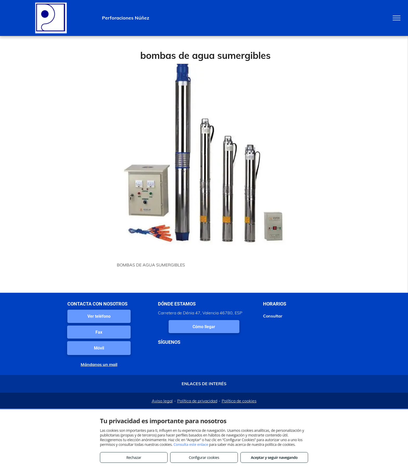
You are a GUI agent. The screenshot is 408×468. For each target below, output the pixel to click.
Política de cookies (239, 400)
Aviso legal (162, 400)
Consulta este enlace (191, 444)
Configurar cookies (204, 457)
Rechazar (133, 457)
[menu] (396, 18)
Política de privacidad (197, 400)
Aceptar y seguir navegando (274, 457)
